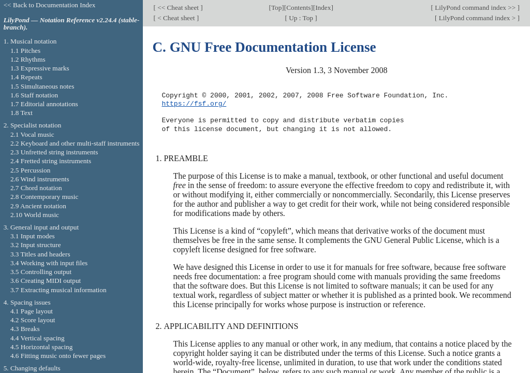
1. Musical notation (30, 41)
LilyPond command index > (477, 18)
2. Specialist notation (33, 125)
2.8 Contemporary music (44, 196)
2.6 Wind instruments (39, 179)
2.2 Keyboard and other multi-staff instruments (75, 143)
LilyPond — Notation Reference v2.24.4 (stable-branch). (72, 24)
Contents (298, 7)
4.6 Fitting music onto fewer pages (58, 356)
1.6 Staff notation (34, 95)
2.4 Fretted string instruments (50, 161)
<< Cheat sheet (178, 7)
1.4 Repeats (26, 77)
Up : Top (301, 18)
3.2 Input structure (35, 245)
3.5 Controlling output (40, 272)
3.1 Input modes (32, 236)
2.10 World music (34, 215)
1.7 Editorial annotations (44, 104)
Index (323, 7)
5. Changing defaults (32, 368)
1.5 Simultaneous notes (42, 86)
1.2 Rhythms (28, 59)
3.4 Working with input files (48, 263)
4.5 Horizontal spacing (41, 347)
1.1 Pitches (25, 50)
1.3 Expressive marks (39, 68)
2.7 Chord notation (36, 188)
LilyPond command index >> (475, 7)
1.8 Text (21, 113)
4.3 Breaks (25, 329)
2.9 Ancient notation (38, 206)
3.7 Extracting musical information (58, 290)
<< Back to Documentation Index (50, 5)
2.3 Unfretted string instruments (54, 152)
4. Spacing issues (27, 302)
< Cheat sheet (176, 18)
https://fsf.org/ (193, 104)
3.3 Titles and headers (40, 254)
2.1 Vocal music (32, 134)
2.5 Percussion (30, 170)
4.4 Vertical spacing (37, 338)
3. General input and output (41, 227)
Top (276, 7)
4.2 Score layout (32, 320)
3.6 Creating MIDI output (45, 280)
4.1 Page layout (31, 311)
